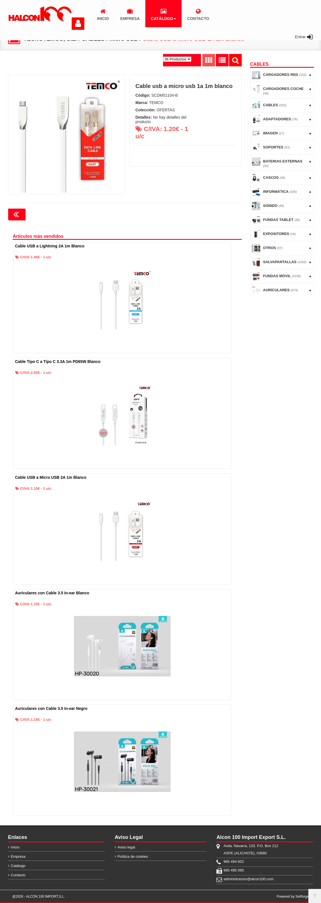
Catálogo (18, 866)
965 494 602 (233, 861)
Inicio (15, 847)
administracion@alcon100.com (248, 879)
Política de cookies (132, 856)
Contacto (18, 875)
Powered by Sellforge (293, 897)
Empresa (18, 856)
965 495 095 (233, 870)
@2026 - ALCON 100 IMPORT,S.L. (38, 897)
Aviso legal (126, 847)
